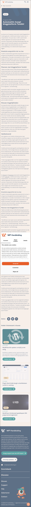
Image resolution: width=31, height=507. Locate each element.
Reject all (15, 271)
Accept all (15, 263)
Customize (15, 267)
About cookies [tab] (15, 240)
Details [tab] (25, 240)
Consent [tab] (5, 240)
